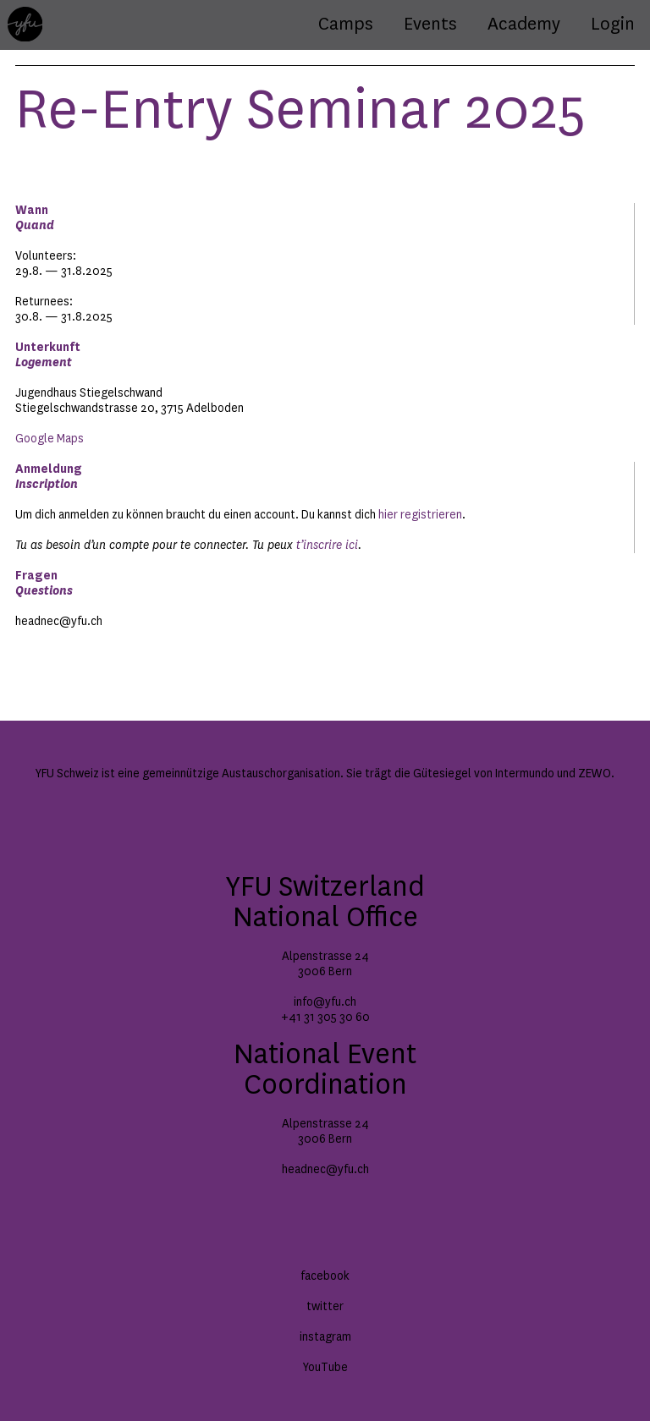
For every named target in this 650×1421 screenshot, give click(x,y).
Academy (524, 24)
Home (23, 14)
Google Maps (49, 439)
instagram (325, 1337)
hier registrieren (420, 515)
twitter (325, 1307)
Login (613, 24)
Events (430, 24)
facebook (325, 1276)
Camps (345, 24)
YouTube (325, 1367)
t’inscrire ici (327, 545)
